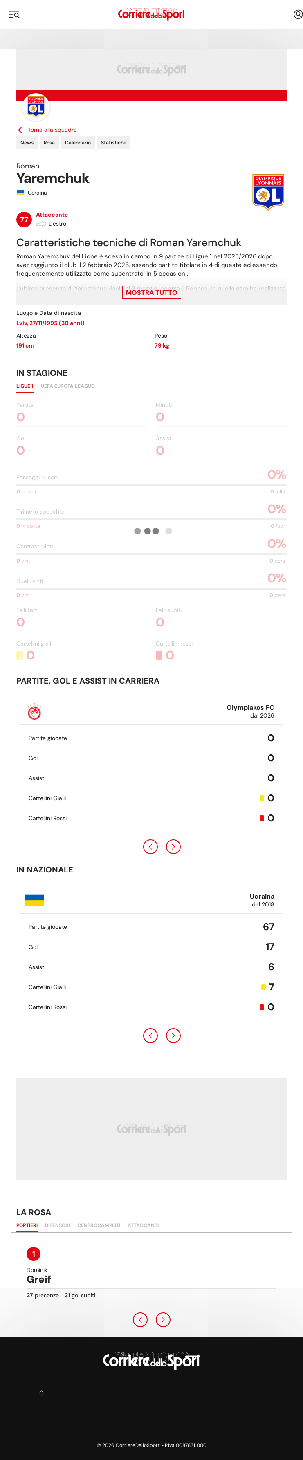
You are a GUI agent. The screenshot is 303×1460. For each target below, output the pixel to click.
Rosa (49, 142)
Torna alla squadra (46, 129)
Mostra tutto (151, 292)
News (27, 142)
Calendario (78, 142)
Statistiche (113, 142)
